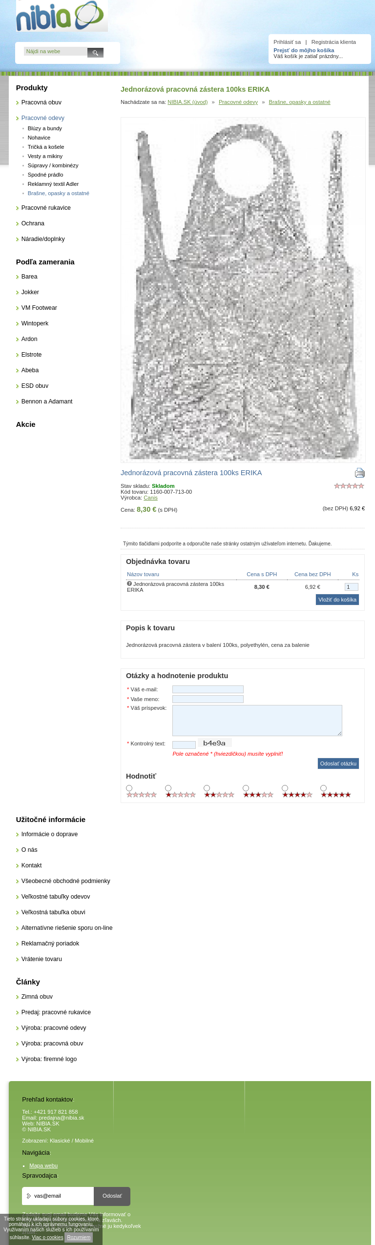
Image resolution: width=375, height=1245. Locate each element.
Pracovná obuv (41, 102)
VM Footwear (39, 307)
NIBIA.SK (47, 1123)
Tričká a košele (46, 147)
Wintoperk (34, 323)
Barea (29, 276)
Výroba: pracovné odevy (53, 1027)
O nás (29, 849)
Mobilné (84, 1141)
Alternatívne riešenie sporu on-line (67, 927)
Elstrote (31, 354)
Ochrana (32, 223)
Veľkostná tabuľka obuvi (53, 912)
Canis (151, 498)
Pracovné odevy (238, 102)
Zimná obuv (37, 996)
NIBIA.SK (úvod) (187, 102)
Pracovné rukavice (46, 207)
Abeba (30, 370)
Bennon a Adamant (47, 401)
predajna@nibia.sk (61, 1118)
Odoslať (112, 1196)
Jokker (30, 292)
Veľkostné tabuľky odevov (55, 896)
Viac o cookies (47, 1237)
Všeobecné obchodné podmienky (65, 881)
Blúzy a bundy (45, 128)
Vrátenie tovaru (41, 959)
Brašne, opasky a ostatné (300, 102)
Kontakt (31, 865)
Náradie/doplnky (43, 239)
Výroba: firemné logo (49, 1059)
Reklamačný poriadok (50, 943)
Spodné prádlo (45, 175)
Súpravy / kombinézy (53, 165)
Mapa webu (43, 1165)
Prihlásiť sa (287, 42)
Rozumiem (78, 1237)
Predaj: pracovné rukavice (56, 1012)
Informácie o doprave (49, 834)
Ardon (29, 339)
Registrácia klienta (334, 42)
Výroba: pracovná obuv (52, 1043)
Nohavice (39, 138)
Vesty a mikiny (45, 156)
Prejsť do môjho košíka (303, 50)
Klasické (60, 1141)
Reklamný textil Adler (53, 184)
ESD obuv (34, 385)
